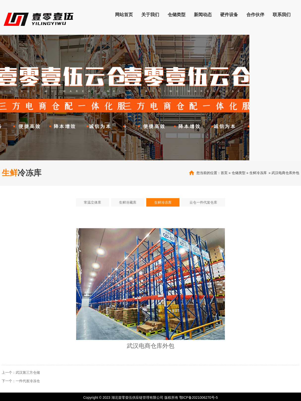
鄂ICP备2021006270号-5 (198, 398)
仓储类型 (238, 173)
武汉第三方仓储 (28, 372)
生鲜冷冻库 (258, 173)
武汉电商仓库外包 (285, 173)
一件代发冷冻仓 (28, 381)
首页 (224, 173)
